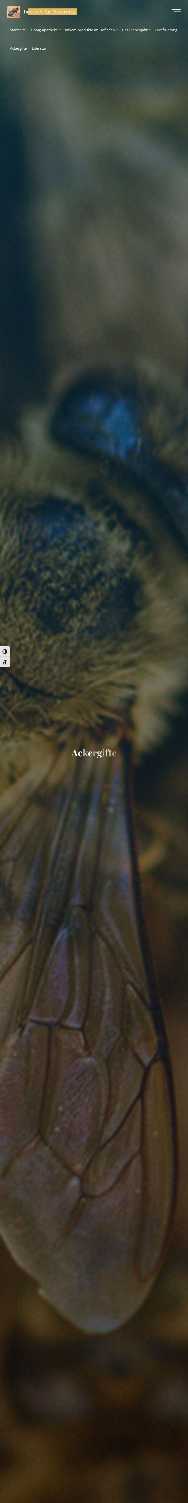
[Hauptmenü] (176, 11)
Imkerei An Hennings (50, 11)
